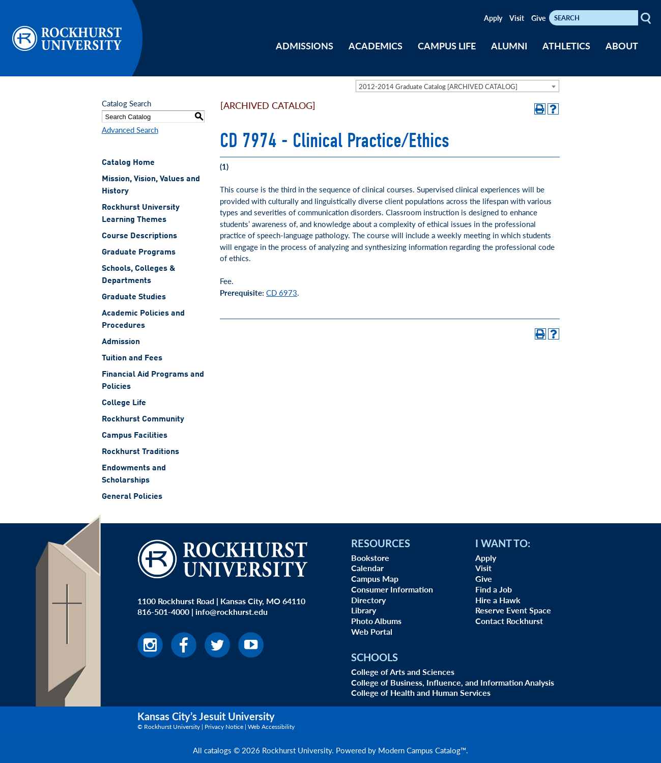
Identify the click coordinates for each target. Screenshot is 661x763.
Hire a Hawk (498, 600)
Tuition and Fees (132, 358)
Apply (493, 18)
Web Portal (371, 631)
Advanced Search (130, 129)
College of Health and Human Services (421, 692)
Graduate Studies (134, 297)
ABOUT (622, 45)
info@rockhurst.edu (231, 611)
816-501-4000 (163, 611)
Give (538, 18)
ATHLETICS (566, 45)
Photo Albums (376, 621)
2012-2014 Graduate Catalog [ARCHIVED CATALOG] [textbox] (438, 86)
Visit (516, 18)
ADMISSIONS (304, 45)
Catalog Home (128, 163)
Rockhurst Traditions (140, 452)
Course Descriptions (139, 236)
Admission (121, 342)
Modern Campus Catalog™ (422, 750)
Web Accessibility (271, 726)
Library (363, 610)
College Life (124, 403)
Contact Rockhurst (509, 621)
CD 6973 (281, 292)
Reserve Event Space (513, 610)
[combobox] (457, 86)
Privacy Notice (224, 726)
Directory (368, 600)
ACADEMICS (376, 45)
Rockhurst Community (143, 419)
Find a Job (493, 589)
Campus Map (374, 578)
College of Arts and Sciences (402, 671)
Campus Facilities (134, 436)
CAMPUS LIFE (447, 45)
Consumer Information (392, 589)
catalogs (218, 750)
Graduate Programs (139, 252)
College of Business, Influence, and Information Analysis (452, 682)
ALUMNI (509, 45)
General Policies (132, 497)
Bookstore (370, 557)
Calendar (367, 568)
